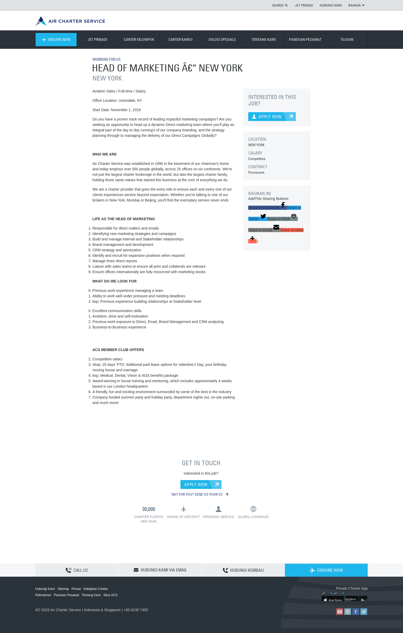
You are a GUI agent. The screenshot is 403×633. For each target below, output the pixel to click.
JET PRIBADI (304, 5)
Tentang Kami (91, 595)
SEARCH (278, 5)
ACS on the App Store (333, 596)
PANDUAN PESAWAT (305, 39)
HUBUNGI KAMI (331, 5)
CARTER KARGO (181, 39)
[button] (267, 208)
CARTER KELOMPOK (139, 39)
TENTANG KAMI (264, 39)
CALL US (77, 570)
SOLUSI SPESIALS (222, 39)
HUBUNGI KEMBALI (243, 570)
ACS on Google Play (357, 596)
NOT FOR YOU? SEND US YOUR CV (200, 494)
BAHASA (356, 5)
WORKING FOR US (108, 59)
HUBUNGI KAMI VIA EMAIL (160, 570)
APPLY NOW (195, 484)
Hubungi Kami (45, 589)
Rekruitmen (43, 595)
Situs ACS (110, 595)
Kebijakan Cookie (95, 589)
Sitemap (63, 589)
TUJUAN (346, 39)
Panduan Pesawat (66, 595)
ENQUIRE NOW (56, 39)
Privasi (76, 589)
